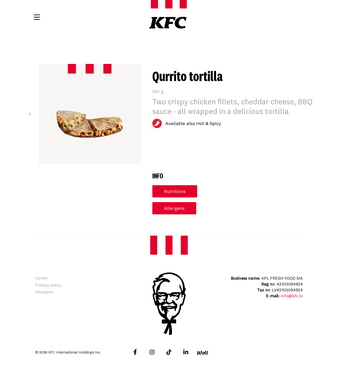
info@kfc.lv (292, 295)
